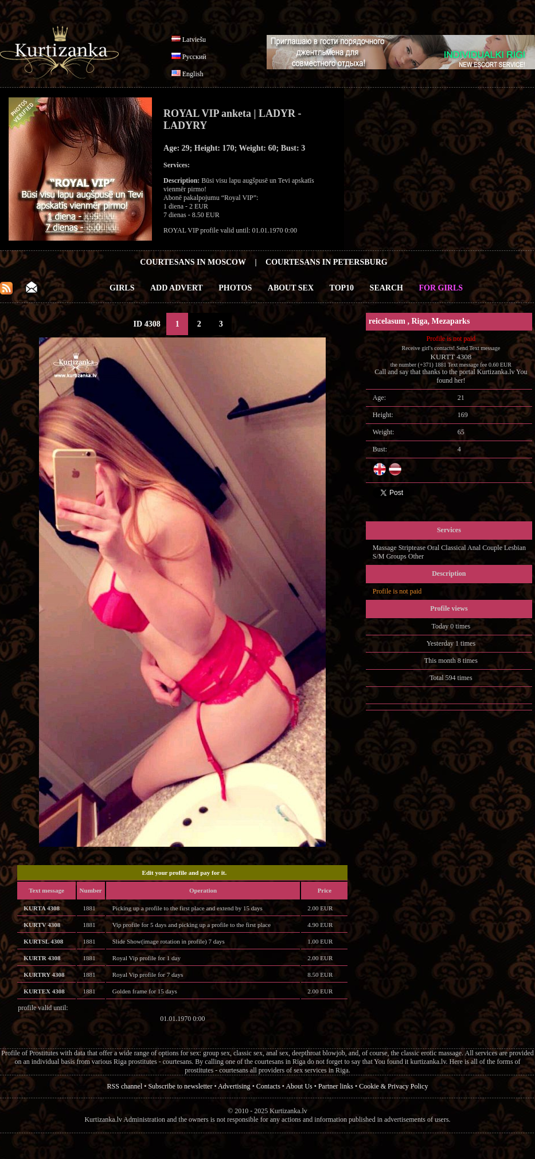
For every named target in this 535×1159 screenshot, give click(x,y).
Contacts (268, 1086)
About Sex (291, 288)
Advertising (234, 1086)
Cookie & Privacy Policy (393, 1086)
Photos (235, 288)
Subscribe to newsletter (180, 1086)
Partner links (335, 1086)
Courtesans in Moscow (193, 262)
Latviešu (194, 40)
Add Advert (176, 288)
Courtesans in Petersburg (326, 262)
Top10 (342, 288)
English (193, 74)
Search (386, 288)
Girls (122, 288)
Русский (194, 57)
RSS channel (125, 1086)
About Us (299, 1086)
